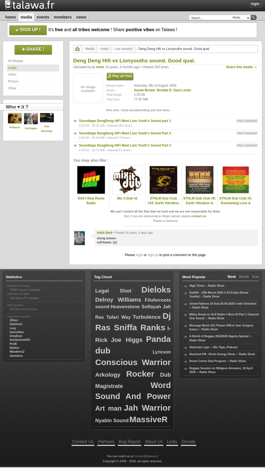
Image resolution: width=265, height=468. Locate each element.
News (81, 17)
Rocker (140, 373)
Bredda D (164, 90)
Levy (13, 328)
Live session (123, 49)
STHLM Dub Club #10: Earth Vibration (163, 200)
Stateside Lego (199, 347)
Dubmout (16, 324)
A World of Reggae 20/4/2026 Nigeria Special (219, 336)
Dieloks (156, 289)
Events (43, 17)
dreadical (16, 335)
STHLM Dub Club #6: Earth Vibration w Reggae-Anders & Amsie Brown (199, 205)
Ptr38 (13, 343)
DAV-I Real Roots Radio (91, 200)
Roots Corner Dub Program (207, 361)
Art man (108, 408)
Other (12, 88)
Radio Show (216, 285)
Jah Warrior (147, 407)
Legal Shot (113, 291)
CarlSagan (31, 128)
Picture (13, 81)
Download (251, 120)
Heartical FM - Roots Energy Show (212, 354)
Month (244, 277)
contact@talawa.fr (146, 456)
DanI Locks (182, 90)
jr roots (98, 67)
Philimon (15, 127)
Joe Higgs (127, 339)
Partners (106, 441)
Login (255, 4)
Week (231, 277)
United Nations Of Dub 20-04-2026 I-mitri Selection (222, 303)
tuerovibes (17, 332)
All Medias (15, 61)
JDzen (14, 320)
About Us (154, 441)
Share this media (239, 67)
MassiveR (148, 419)
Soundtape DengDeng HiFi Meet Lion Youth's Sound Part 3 (125, 145)
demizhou (16, 355)
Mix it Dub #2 (127, 198)
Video (12, 74)
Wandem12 (17, 351)
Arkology (107, 374)
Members (63, 17)
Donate (188, 441)
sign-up (153, 255)
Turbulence (147, 317)
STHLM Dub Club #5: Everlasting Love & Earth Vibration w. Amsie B (235, 205)
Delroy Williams (118, 299)
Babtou (14, 347)
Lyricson (162, 352)
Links (172, 441)
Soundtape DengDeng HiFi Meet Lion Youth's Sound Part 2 (125, 133)
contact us (198, 216)
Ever (255, 277)
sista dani (104, 233)
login (139, 255)
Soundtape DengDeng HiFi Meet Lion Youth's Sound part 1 (125, 121)
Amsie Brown (144, 90)
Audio (12, 68)
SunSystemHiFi (20, 339)
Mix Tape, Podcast (225, 347)
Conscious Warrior (133, 362)
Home (10, 17)
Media (26, 17)
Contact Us (83, 441)
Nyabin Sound (112, 420)
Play (240, 120)
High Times (197, 285)
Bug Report (130, 441)
